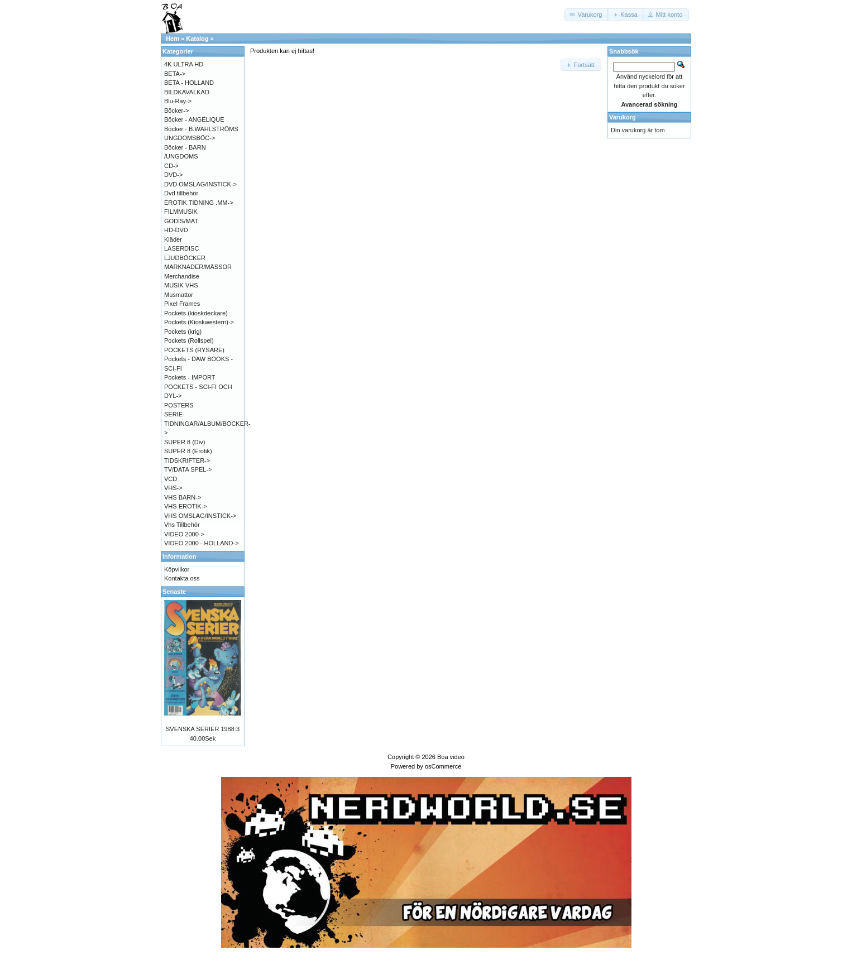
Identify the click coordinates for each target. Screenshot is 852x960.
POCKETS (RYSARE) (194, 350)
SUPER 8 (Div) (184, 442)
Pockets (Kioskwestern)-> (199, 322)
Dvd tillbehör (181, 193)
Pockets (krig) (183, 331)
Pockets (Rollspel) (189, 340)
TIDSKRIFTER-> (187, 460)
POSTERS (179, 405)
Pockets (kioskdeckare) (196, 313)
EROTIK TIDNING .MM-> (198, 202)
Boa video (451, 756)
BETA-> (174, 73)
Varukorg (622, 117)
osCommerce (443, 766)
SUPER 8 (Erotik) (188, 451)
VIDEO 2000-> (184, 534)
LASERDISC (181, 248)
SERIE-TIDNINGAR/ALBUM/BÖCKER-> (207, 423)
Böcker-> (176, 110)
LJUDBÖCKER (184, 258)
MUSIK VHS (181, 285)
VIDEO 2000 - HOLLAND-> (201, 543)
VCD (170, 479)
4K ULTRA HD (183, 64)
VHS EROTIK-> (185, 506)
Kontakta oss (182, 578)
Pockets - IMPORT (189, 377)
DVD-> (173, 174)
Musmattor (178, 294)
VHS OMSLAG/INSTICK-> (200, 515)
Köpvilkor (176, 569)
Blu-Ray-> (178, 101)
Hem (172, 38)
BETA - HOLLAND (189, 82)
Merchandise (181, 276)
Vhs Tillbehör (182, 524)
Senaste (174, 591)
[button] (586, 14)
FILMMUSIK (181, 211)
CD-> (171, 165)
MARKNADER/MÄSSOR (198, 266)
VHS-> (173, 487)
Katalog (197, 38)
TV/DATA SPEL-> (188, 469)
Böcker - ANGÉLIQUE (194, 119)
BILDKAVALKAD (186, 92)
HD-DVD (176, 230)
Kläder (173, 239)
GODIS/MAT (181, 221)
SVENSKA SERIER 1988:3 (203, 729)
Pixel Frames (182, 303)
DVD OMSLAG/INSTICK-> (200, 184)
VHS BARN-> (182, 497)
